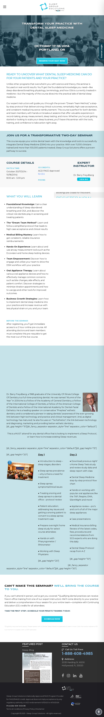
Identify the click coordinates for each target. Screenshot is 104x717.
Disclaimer (40, 709)
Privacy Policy (29, 709)
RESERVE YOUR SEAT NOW (52, 61)
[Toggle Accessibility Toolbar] (99, 712)
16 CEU (41, 174)
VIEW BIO (83, 179)
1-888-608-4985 (77, 653)
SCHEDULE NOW (52, 619)
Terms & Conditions (14, 709)
